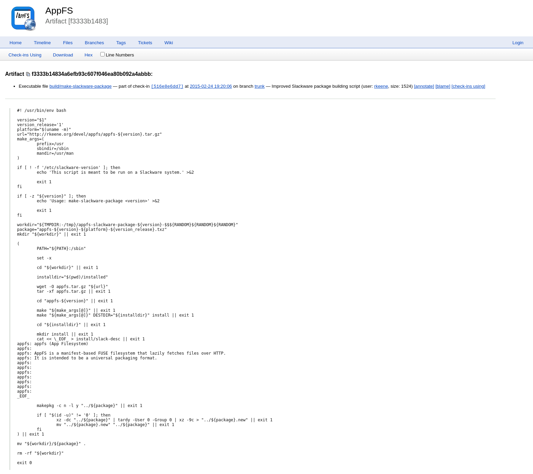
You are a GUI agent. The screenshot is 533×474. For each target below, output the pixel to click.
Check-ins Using (24, 54)
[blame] (442, 86)
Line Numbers (117, 54)
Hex (89, 54)
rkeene (381, 86)
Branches (94, 42)
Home (16, 42)
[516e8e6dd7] (167, 86)
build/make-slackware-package (80, 86)
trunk (260, 86)
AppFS (59, 10)
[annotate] (424, 86)
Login (517, 42)
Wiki (169, 42)
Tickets (145, 42)
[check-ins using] (468, 86)
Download (63, 54)
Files (67, 42)
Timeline (42, 42)
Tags (121, 42)
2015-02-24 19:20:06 (211, 86)
